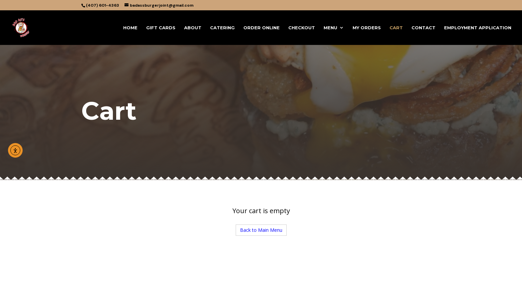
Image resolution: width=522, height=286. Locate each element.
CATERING (222, 27)
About (192, 27)
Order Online (261, 27)
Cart (396, 27)
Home (130, 27)
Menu (330, 27)
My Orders (367, 27)
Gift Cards (160, 27)
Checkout (301, 27)
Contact (423, 27)
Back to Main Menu (261, 230)
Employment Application (477, 27)
